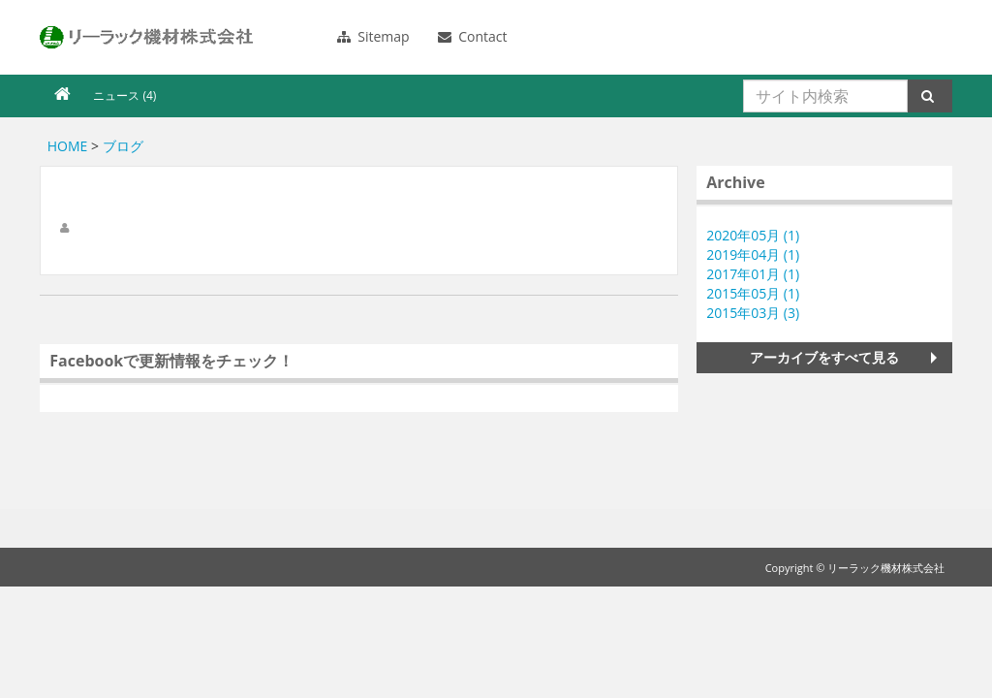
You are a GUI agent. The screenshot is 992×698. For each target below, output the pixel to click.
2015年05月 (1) (752, 293)
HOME (67, 146)
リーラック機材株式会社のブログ (146, 37)
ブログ (123, 146)
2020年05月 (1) (752, 235)
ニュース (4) (124, 95)
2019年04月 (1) (752, 254)
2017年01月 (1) (752, 274)
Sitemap (373, 36)
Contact (473, 36)
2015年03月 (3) (752, 312)
